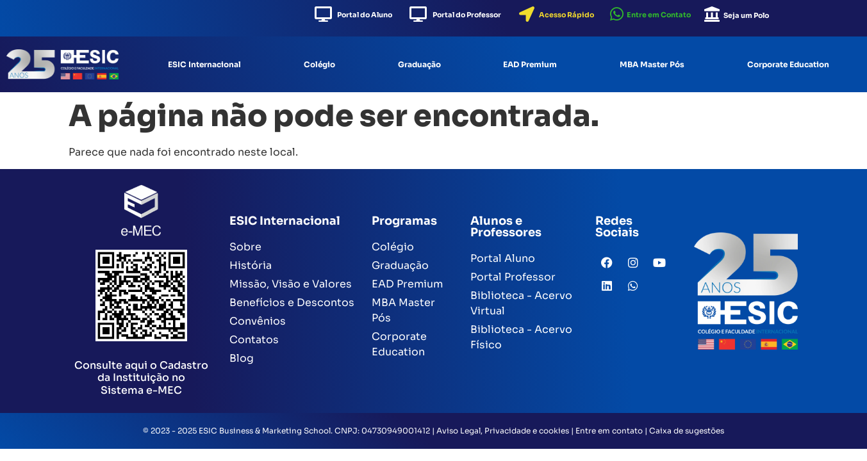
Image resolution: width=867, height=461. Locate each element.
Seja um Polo (746, 15)
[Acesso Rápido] (526, 14)
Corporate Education (788, 64)
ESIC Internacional (204, 64)
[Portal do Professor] (417, 14)
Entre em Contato (659, 14)
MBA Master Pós (652, 64)
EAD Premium (530, 64)
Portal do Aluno (364, 14)
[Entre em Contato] (616, 14)
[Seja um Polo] (712, 14)
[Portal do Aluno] (323, 14)
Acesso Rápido (566, 14)
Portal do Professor (467, 14)
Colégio (319, 64)
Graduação (419, 64)
